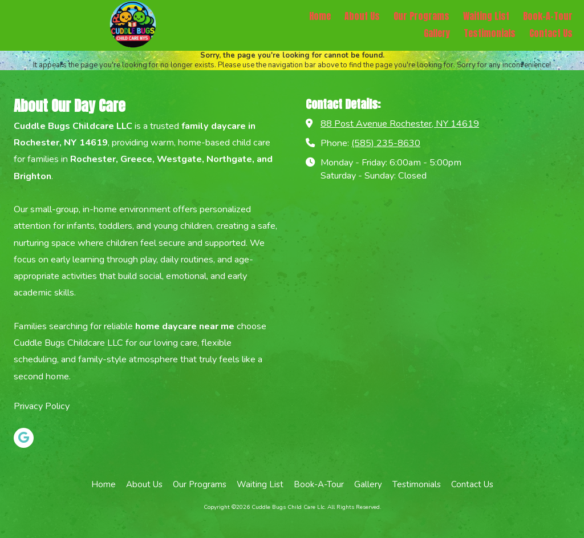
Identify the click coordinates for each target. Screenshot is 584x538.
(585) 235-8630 (385, 143)
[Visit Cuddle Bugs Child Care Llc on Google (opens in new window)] (24, 438)
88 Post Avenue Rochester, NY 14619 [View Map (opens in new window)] (400, 124)
